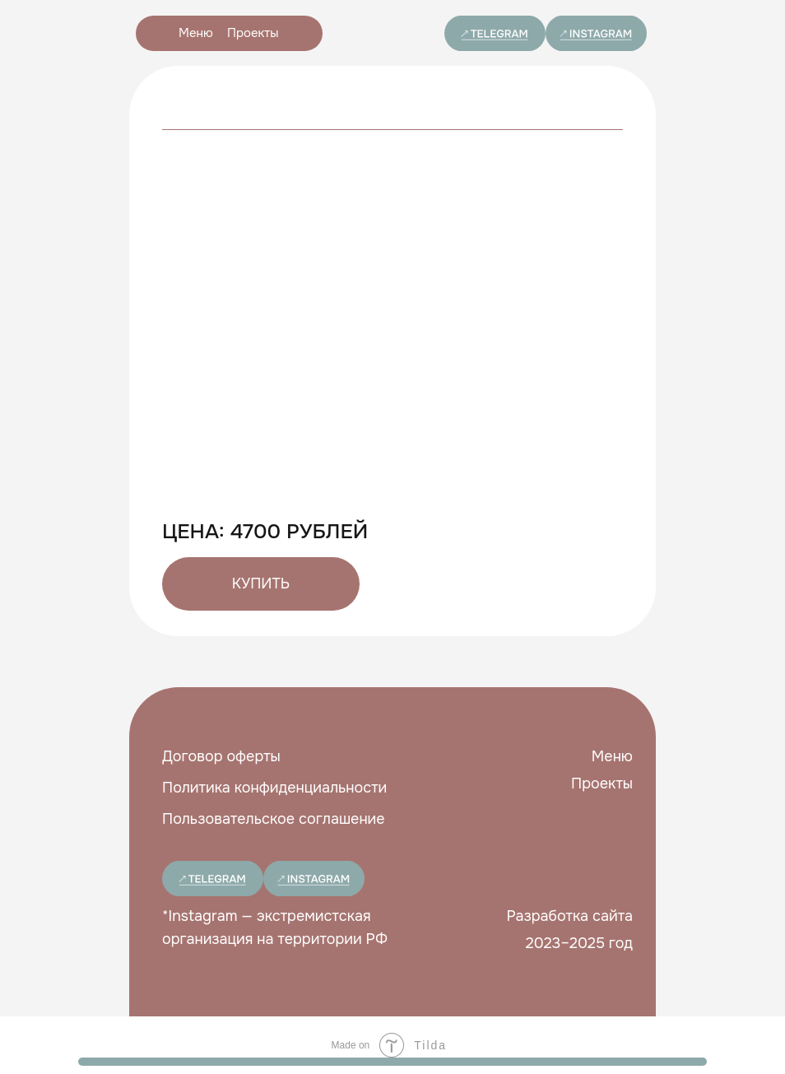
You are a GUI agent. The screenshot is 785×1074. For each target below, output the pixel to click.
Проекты (252, 33)
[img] (495, 33)
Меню (196, 33)
